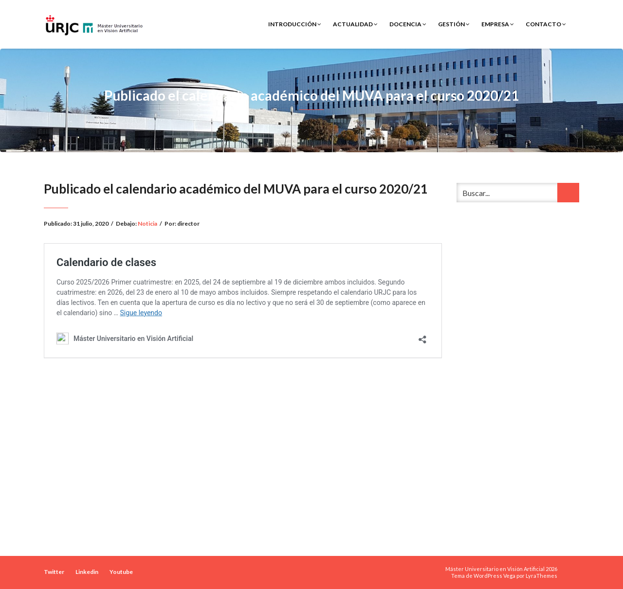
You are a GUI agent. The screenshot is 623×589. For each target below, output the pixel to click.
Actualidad (355, 24)
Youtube (121, 571)
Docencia (407, 24)
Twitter (54, 571)
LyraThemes (541, 575)
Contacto (546, 24)
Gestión (454, 24)
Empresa (497, 24)
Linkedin (86, 571)
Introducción (294, 24)
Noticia (147, 223)
